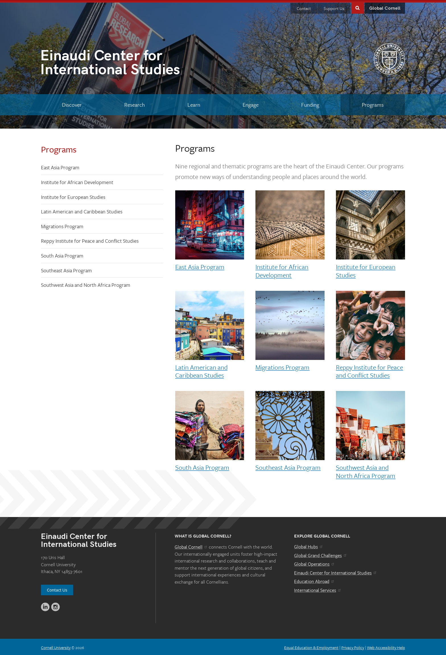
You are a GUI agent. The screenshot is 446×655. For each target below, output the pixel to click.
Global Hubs (308, 545)
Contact (304, 7)
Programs (59, 148)
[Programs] (372, 103)
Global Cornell (384, 7)
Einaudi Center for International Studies (335, 571)
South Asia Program (62, 254)
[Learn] (193, 103)
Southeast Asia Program (66, 269)
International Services (318, 588)
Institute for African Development (77, 180)
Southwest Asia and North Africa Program (85, 283)
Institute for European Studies (73, 195)
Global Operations (314, 562)
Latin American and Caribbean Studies (81, 210)
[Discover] (72, 103)
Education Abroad (314, 579)
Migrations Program (62, 224)
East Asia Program (60, 166)
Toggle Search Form (357, 6)
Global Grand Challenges (320, 553)
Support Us (334, 7)
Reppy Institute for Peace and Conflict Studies (90, 239)
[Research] (134, 103)
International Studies (131, 62)
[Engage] (251, 103)
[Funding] (310, 103)
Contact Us (57, 588)
